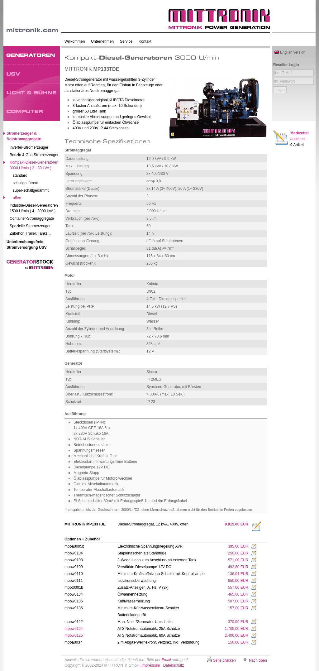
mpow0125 (73, 635)
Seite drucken (224, 660)
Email (166, 660)
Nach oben (258, 660)
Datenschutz (173, 665)
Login (279, 90)
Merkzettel (299, 136)
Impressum (150, 665)
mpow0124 (73, 628)
